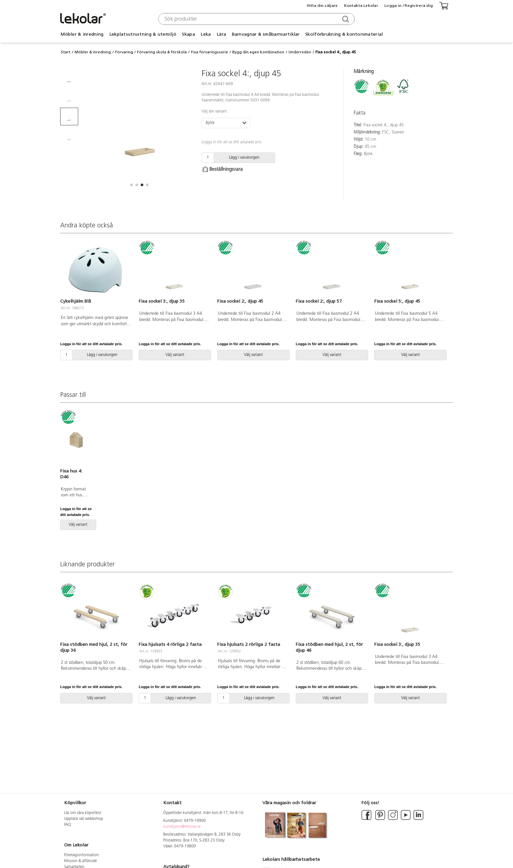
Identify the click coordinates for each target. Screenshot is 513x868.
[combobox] (256, 19)
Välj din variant (214, 112)
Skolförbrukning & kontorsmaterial (344, 34)
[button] (131, 185)
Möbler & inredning (82, 34)
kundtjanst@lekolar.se (182, 827)
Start (65, 52)
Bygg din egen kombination (258, 52)
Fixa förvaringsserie (209, 52)
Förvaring (124, 52)
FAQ (67, 825)
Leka (206, 34)
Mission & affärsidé (80, 861)
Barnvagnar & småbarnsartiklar (266, 34)
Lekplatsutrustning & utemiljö (142, 34)
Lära (221, 34)
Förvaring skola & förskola (162, 52)
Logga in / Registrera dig (408, 5)
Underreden (300, 52)
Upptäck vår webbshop (83, 819)
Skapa (188, 34)
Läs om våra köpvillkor (82, 813)
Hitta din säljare (322, 5)
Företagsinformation (81, 855)
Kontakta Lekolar (361, 5)
